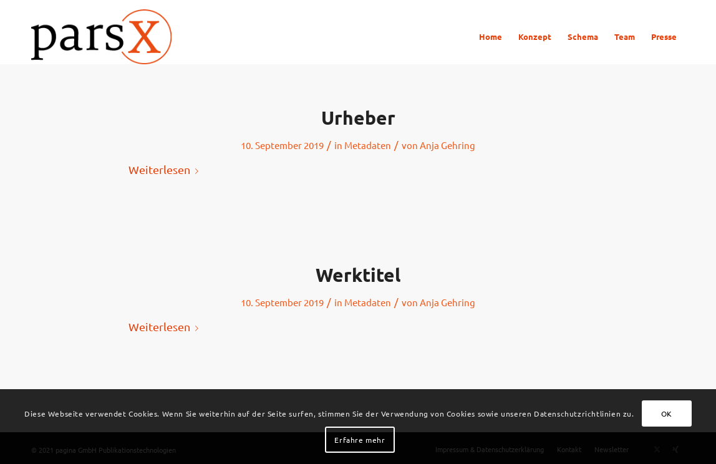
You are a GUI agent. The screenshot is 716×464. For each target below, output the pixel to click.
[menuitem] (490, 36)
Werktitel (358, 274)
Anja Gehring (447, 145)
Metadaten (367, 145)
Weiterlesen (165, 169)
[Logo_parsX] (101, 36)
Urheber (358, 117)
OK (666, 413)
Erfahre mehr (359, 440)
